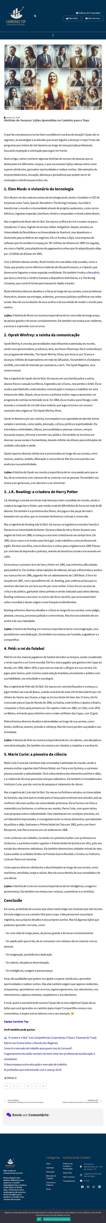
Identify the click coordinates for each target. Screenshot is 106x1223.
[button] (35, 16)
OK (39, 1219)
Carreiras (50, 1168)
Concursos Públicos (50, 1183)
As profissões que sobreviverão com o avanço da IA (32, 1070)
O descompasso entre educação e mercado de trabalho (35, 1064)
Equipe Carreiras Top (16, 1021)
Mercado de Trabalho (51, 1177)
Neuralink (93, 272)
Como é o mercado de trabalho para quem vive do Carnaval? (38, 1048)
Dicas (48, 1189)
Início (48, 1164)
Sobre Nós (67, 1173)
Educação (50, 1172)
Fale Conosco (69, 1177)
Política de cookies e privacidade (56, 1219)
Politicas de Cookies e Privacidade (68, 1166)
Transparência (69, 1181)
